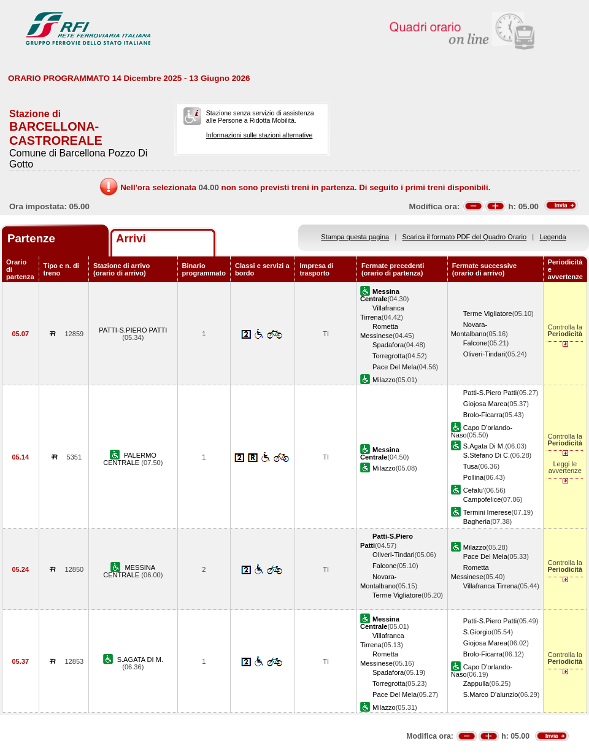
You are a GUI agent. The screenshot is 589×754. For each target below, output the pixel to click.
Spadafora (388, 344)
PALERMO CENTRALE (129, 459)
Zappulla (476, 683)
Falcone (475, 343)
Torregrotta (389, 356)
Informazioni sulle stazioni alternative (259, 135)
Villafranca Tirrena (490, 586)
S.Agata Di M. (484, 446)
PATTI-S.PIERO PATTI (133, 330)
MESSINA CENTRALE (129, 571)
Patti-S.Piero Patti (490, 392)
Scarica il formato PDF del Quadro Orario (464, 236)
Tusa (470, 466)
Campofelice (482, 499)
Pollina (473, 477)
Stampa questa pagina (355, 236)
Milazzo (384, 379)
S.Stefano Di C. (486, 455)
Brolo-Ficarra (482, 414)
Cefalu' (473, 490)
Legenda (553, 236)
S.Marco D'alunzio (490, 694)
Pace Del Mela (394, 367)
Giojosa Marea (485, 403)
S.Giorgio (477, 632)
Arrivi (131, 238)
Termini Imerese (487, 512)
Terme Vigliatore (487, 313)
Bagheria (476, 521)
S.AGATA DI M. (140, 659)
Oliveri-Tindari (484, 354)
